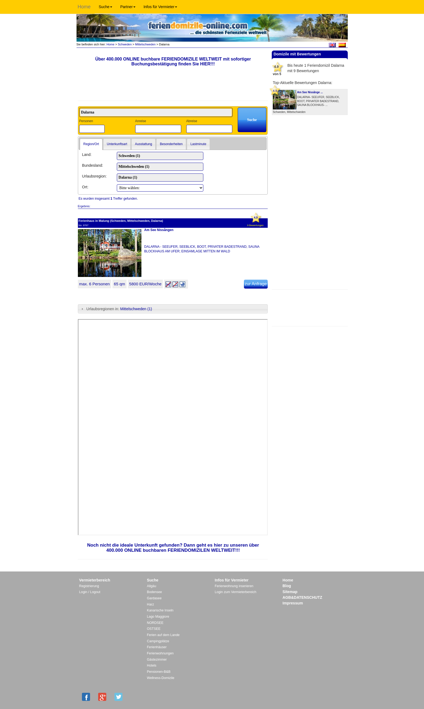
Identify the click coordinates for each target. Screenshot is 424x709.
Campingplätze (158, 641)
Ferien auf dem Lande (163, 635)
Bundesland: (92, 165)
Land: (86, 154)
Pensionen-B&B (158, 672)
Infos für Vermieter (160, 7)
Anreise (140, 121)
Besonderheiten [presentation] (171, 144)
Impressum (293, 603)
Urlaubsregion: (94, 176)
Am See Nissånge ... (310, 92)
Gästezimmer (157, 659)
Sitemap (290, 592)
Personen (86, 121)
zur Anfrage (256, 284)
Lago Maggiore (158, 616)
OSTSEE (153, 629)
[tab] (91, 144)
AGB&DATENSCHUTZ (302, 597)
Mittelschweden (145, 44)
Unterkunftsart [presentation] (117, 144)
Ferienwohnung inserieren (234, 586)
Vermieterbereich (94, 580)
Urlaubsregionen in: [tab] (116, 309)
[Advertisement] (309, 307)
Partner (127, 7)
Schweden (125, 44)
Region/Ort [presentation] (91, 144)
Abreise (191, 121)
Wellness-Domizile (160, 678)
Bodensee (154, 592)
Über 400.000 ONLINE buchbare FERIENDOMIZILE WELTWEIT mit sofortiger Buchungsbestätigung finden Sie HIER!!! (173, 61)
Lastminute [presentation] (198, 144)
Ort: (85, 187)
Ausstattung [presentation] (143, 144)
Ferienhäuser (157, 647)
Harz (150, 604)
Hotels (151, 665)
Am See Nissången (158, 230)
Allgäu (151, 586)
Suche (105, 7)
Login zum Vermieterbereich (235, 592)
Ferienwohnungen (160, 653)
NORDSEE (155, 623)
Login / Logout (89, 592)
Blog (287, 586)
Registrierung (89, 586)
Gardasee (154, 598)
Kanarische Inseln (160, 610)
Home (84, 6)
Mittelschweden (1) (136, 309)
